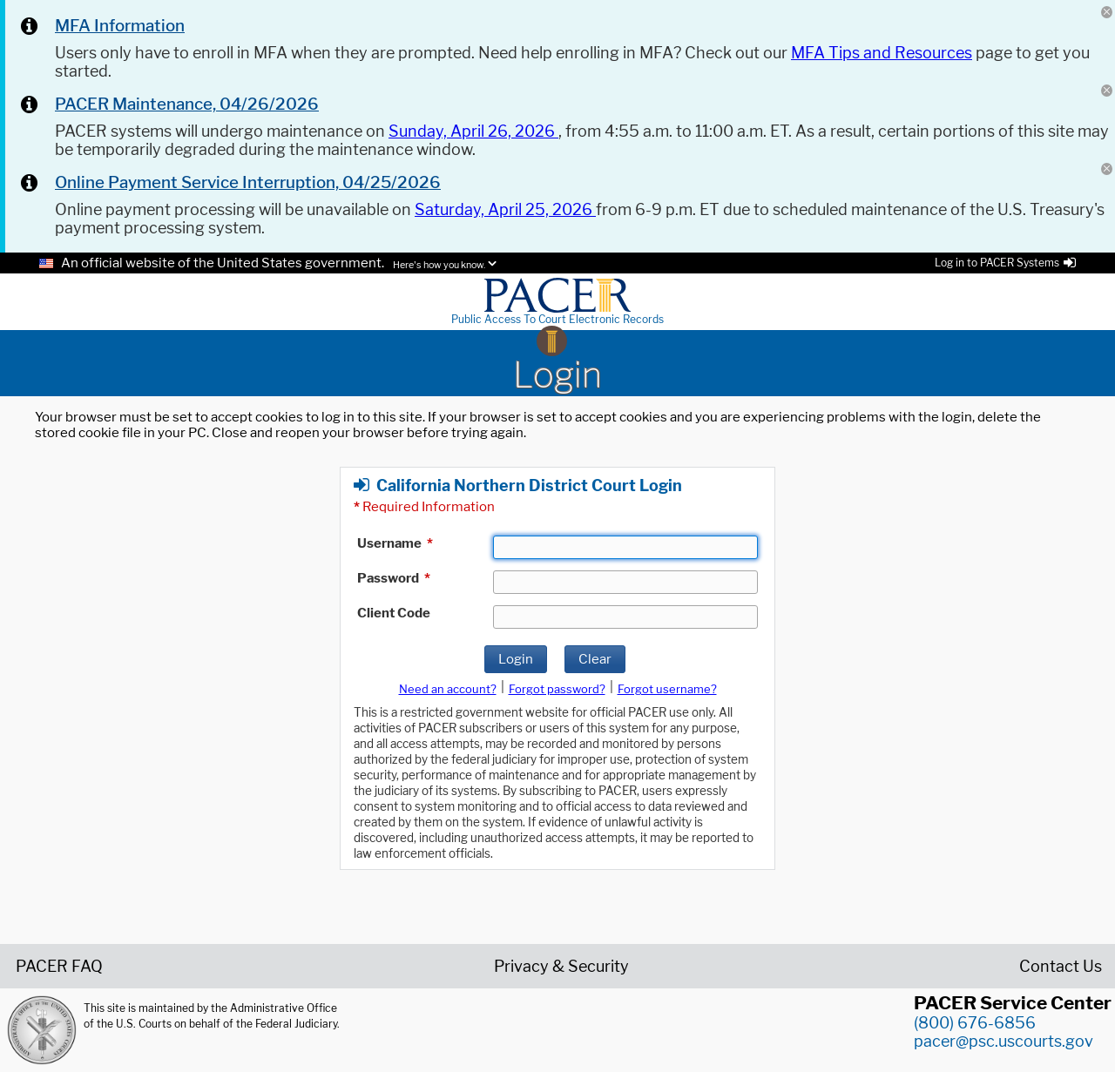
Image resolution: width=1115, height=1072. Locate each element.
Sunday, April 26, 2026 (473, 131)
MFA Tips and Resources (881, 53)
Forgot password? (557, 689)
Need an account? (448, 689)
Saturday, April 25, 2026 (505, 209)
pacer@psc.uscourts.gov (1003, 1041)
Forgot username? (667, 689)
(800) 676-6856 (975, 1023)
